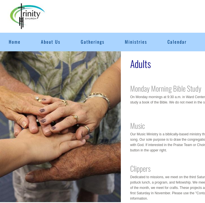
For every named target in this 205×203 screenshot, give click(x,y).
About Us (50, 41)
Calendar (177, 41)
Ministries (136, 41)
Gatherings (92, 41)
